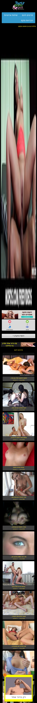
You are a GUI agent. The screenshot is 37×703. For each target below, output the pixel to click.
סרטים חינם (27, 15)
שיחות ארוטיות (11, 15)
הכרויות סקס (27, 20)
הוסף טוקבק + (18, 336)
